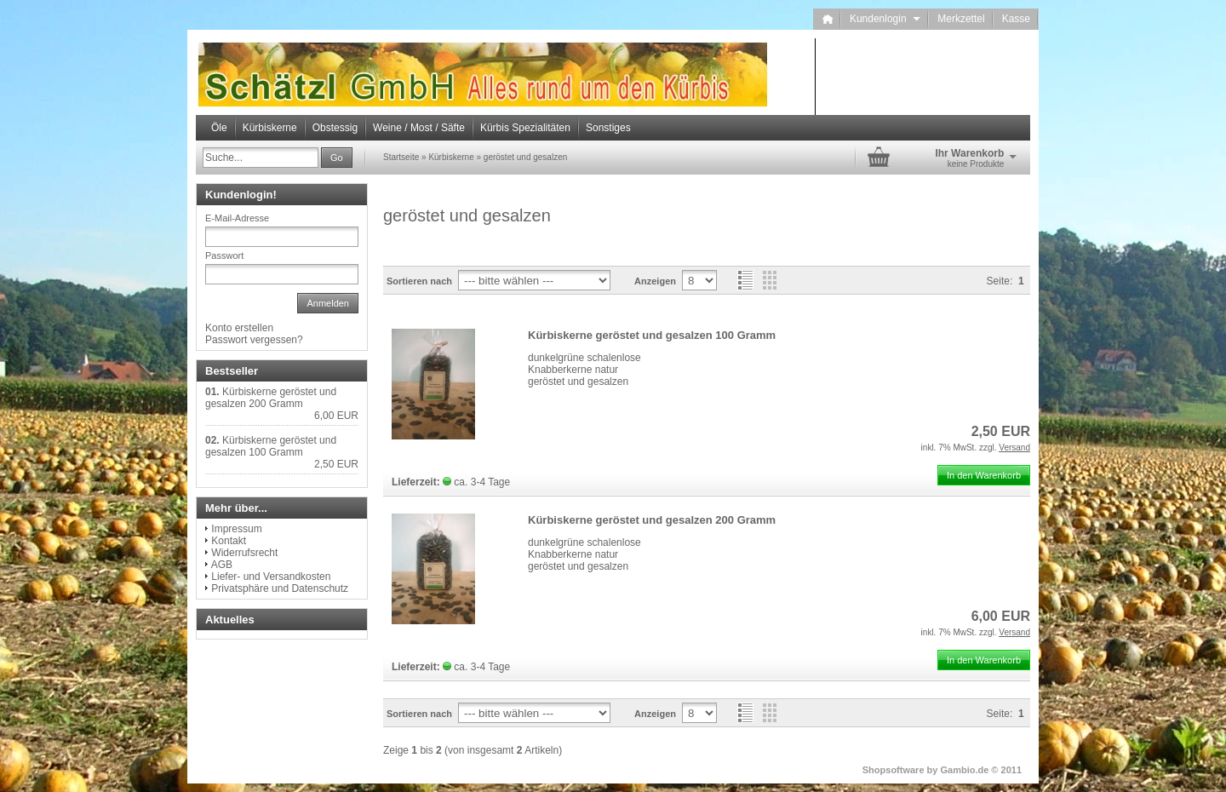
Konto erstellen (239, 328)
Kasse (1016, 19)
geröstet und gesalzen (525, 157)
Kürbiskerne (270, 128)
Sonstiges (608, 128)
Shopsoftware (893, 770)
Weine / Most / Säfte (419, 128)
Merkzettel (960, 19)
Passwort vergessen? (254, 340)
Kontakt (228, 541)
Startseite (401, 157)
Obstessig (335, 128)
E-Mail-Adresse (237, 218)
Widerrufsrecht (244, 553)
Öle (219, 128)
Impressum (236, 529)
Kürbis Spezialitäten (525, 128)
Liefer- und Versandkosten (270, 577)
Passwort (224, 255)
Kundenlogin (885, 19)
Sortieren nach (419, 281)
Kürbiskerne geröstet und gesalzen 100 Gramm (652, 335)
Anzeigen (655, 281)
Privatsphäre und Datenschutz (279, 588)
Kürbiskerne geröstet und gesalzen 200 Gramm (652, 520)
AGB (221, 565)
